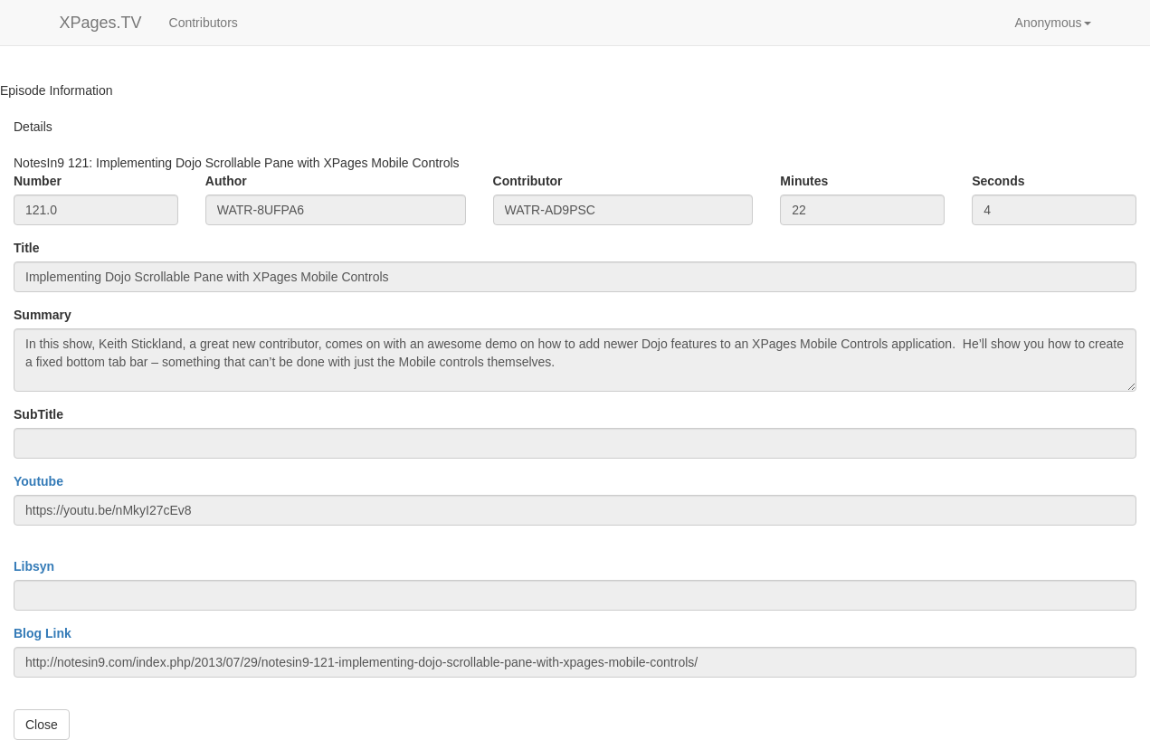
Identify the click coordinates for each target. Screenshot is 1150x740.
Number (38, 181)
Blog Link (42, 633)
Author (226, 181)
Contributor (528, 181)
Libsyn (34, 566)
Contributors (203, 22)
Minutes (804, 181)
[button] (1053, 22)
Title (27, 248)
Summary (42, 315)
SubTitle (38, 414)
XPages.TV (101, 23)
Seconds (998, 181)
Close (41, 724)
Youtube (38, 481)
